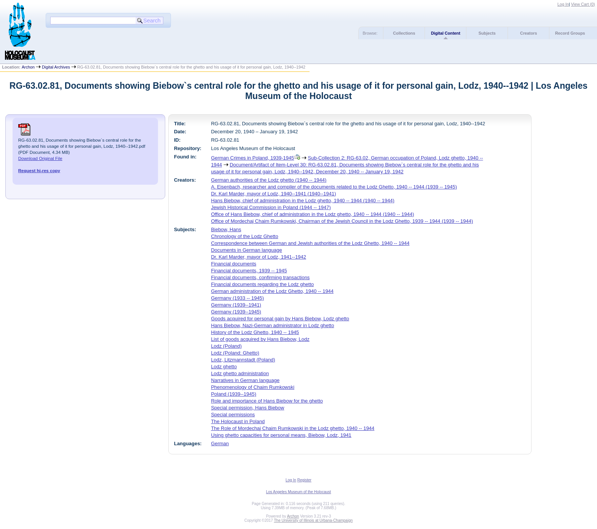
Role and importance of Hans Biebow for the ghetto (267, 401)
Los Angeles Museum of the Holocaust (298, 492)
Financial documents (233, 264)
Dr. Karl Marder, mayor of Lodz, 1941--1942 (258, 257)
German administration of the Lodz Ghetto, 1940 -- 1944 (272, 291)
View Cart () (583, 4)
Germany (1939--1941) (236, 305)
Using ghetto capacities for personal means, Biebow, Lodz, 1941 (281, 435)
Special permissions (233, 414)
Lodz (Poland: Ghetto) (235, 353)
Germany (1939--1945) (236, 312)
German (220, 443)
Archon (28, 67)
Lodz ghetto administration (240, 373)
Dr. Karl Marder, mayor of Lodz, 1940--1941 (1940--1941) (273, 194)
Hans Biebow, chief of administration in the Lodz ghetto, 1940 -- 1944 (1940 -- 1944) (302, 200)
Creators (528, 33)
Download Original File (40, 158)
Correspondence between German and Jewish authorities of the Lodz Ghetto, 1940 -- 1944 (310, 243)
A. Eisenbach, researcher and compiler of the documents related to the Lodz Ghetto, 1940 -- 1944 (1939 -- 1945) (334, 187)
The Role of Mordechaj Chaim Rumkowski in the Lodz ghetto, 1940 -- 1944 (292, 428)
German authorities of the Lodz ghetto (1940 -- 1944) (268, 180)
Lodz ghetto (224, 366)
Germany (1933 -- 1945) (237, 298)
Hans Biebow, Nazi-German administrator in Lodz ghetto (272, 325)
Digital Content (445, 33)
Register (304, 480)
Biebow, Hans (226, 229)
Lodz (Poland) (226, 346)
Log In (563, 4)
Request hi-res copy (39, 170)
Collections (404, 33)
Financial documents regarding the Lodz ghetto (262, 284)
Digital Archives (56, 67)
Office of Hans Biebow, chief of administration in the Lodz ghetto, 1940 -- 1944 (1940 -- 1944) (312, 214)
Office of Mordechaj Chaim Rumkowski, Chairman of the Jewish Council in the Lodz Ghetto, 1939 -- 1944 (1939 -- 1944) (342, 221)
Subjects (487, 33)
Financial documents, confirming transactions (260, 277)
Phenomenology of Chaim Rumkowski (252, 387)
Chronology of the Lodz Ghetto (244, 236)
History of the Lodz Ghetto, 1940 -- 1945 (255, 332)
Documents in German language (246, 250)
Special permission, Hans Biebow (247, 408)
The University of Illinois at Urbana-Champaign (313, 520)
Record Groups (570, 33)
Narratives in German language (245, 380)
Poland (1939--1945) (233, 394)
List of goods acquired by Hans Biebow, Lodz (260, 339)
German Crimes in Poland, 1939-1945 (252, 158)
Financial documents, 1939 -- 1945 (249, 270)
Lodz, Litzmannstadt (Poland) (243, 360)
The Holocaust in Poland (238, 421)
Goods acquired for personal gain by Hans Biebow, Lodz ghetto (280, 318)
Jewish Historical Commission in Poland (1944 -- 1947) (271, 207)
